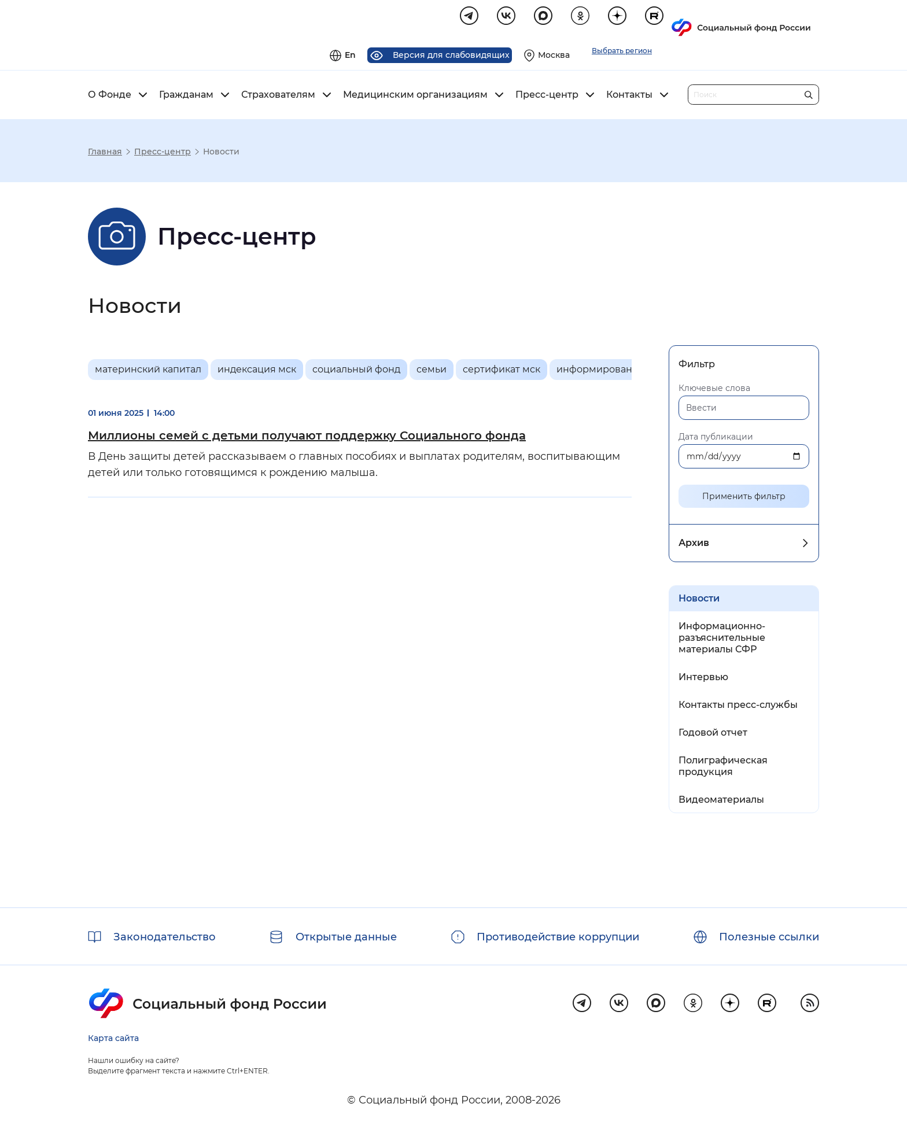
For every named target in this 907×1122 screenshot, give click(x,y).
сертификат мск (501, 371)
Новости (699, 600)
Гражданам (186, 96)
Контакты (629, 96)
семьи (431, 371)
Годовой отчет (713, 734)
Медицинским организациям (415, 96)
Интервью (703, 678)
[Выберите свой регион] (695, 20)
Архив (694, 544)
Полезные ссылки (769, 937)
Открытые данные (346, 937)
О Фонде (109, 96)
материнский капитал (148, 371)
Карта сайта (113, 1038)
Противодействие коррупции (558, 937)
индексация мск (256, 371)
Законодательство (164, 937)
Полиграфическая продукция (723, 767)
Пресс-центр (546, 96)
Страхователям (278, 96)
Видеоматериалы (721, 801)
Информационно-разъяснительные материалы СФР (722, 639)
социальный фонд (356, 371)
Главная (105, 153)
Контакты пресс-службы (738, 706)
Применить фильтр (744, 498)
